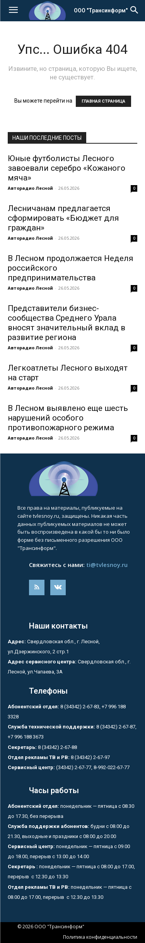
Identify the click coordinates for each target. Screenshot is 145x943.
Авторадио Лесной (30, 188)
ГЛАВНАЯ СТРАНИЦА (103, 101)
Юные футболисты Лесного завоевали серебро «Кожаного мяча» (66, 168)
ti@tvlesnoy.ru (107, 565)
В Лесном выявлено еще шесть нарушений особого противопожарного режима (68, 418)
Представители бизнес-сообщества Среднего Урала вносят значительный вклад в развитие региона (66, 323)
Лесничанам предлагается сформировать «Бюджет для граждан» (63, 218)
